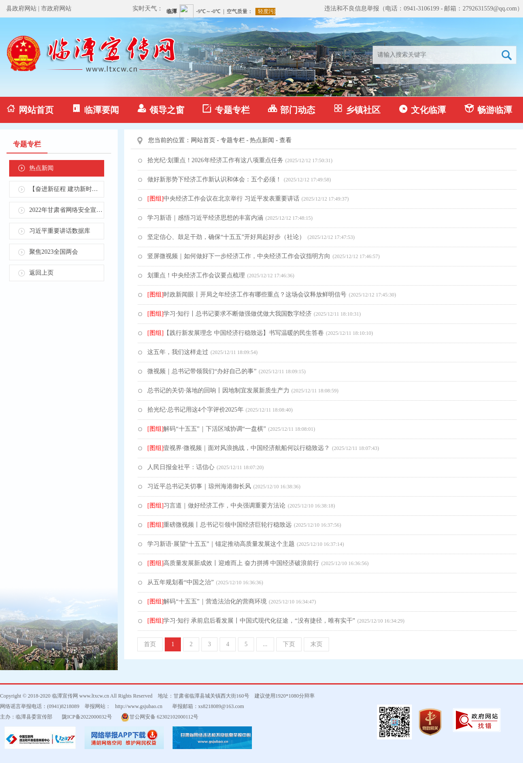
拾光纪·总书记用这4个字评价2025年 (195, 409)
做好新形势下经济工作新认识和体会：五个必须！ (214, 179)
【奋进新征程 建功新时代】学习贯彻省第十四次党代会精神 (66, 189)
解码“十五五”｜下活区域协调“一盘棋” (206, 429)
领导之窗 (160, 109)
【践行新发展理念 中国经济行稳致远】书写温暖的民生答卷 (235, 333)
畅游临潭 (488, 109)
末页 (316, 644)
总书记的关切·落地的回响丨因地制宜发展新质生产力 (218, 390)
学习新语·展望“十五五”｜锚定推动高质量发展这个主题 (221, 544)
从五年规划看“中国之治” (180, 582)
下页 (289, 644)
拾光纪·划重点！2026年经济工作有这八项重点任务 (215, 160)
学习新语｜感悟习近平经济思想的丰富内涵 (205, 218)
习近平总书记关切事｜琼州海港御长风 (199, 486)
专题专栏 (226, 109)
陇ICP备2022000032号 (87, 717)
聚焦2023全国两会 (53, 252)
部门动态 (291, 109)
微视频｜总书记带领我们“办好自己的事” (201, 371)
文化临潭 (422, 109)
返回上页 (41, 272)
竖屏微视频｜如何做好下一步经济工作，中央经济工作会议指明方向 (238, 256)
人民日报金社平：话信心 (180, 467)
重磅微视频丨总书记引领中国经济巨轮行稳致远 (219, 524)
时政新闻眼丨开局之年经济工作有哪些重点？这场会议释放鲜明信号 (246, 294)
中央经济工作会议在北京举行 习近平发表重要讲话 (223, 198)
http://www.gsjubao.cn (139, 706)
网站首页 (30, 109)
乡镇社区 (356, 109)
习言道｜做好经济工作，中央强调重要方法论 (216, 505)
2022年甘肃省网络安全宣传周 (66, 210)
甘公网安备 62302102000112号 (160, 717)
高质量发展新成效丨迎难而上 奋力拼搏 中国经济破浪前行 (233, 563)
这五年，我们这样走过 (177, 352)
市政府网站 (56, 8)
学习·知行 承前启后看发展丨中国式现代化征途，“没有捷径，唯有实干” (251, 620)
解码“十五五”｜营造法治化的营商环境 (207, 601)
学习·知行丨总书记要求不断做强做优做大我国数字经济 (229, 313)
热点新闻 (41, 168)
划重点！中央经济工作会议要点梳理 (196, 275)
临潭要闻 (95, 109)
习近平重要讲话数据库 (59, 231)
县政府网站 (21, 8)
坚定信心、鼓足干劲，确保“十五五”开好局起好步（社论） (226, 237)
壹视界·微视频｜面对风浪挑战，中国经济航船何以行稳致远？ (238, 448)
